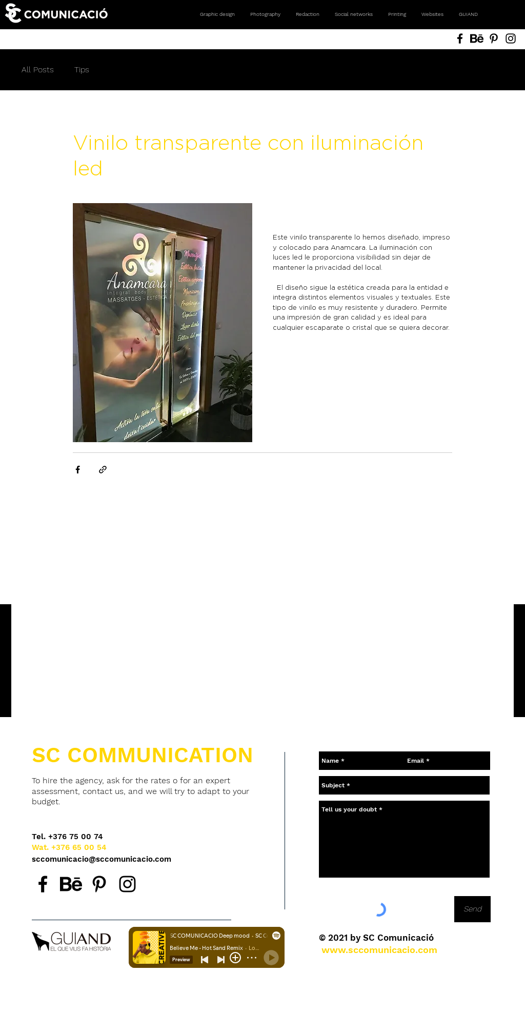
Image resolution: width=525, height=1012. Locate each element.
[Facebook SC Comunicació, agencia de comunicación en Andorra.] (43, 884)
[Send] (472, 909)
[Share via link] (103, 469)
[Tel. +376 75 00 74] (67, 836)
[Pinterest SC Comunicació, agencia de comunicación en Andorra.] (99, 884)
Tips (81, 69)
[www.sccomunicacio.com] (379, 949)
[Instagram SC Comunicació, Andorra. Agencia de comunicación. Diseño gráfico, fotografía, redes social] (510, 38)
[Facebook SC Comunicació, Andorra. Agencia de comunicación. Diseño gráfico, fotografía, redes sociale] (460, 38)
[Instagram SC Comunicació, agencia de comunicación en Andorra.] (127, 884)
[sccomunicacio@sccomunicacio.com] (102, 859)
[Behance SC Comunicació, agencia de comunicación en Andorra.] (71, 884)
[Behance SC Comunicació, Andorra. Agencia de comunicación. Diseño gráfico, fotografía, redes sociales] (476, 38)
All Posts (38, 69)
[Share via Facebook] (78, 469)
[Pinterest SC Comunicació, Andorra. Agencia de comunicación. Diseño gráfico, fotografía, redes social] (493, 38)
